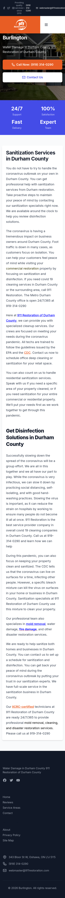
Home (6, 797)
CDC (27, 352)
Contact (8, 813)
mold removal (35, 624)
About (6, 829)
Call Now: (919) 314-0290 (32, 64)
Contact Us (32, 77)
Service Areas (11, 807)
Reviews (8, 802)
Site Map (8, 840)
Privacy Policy (11, 835)
